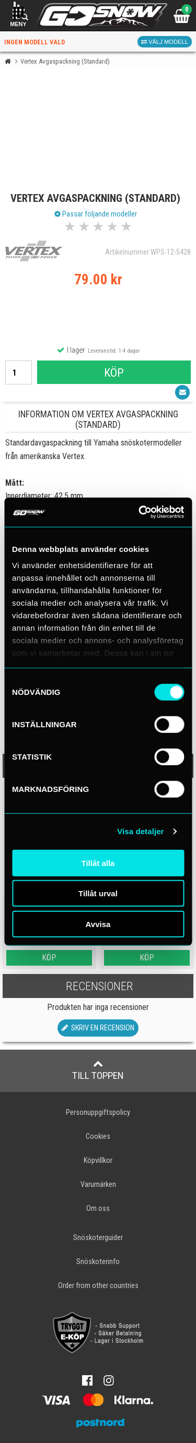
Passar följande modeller (95, 214)
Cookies (98, 1136)
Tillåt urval (98, 893)
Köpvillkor (98, 1160)
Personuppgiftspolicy (98, 1112)
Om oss (98, 1208)
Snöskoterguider (98, 1237)
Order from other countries (98, 1285)
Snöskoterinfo (98, 1261)
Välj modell (164, 42)
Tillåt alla (98, 862)
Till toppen (98, 1070)
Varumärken (98, 1184)
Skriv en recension (98, 1028)
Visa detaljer (140, 831)
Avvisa (98, 923)
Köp (114, 372)
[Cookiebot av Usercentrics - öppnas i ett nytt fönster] (139, 512)
